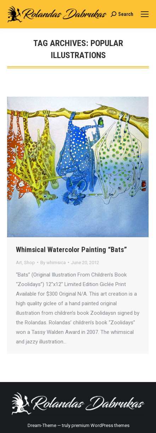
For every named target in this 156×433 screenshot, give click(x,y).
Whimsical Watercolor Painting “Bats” (71, 249)
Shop (29, 262)
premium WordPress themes (100, 425)
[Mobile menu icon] (144, 14)
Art (19, 262)
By (53, 262)
